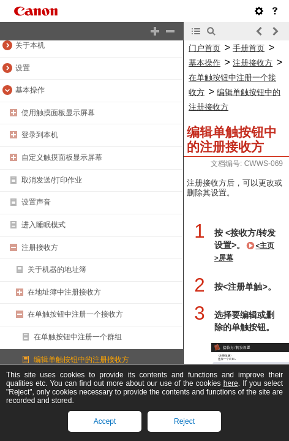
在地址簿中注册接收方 (64, 292)
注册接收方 (39, 247)
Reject (184, 421)
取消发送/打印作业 (51, 180)
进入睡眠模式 (43, 225)
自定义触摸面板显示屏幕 (61, 157)
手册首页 (249, 48)
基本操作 (30, 90)
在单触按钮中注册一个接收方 (75, 314)
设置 (22, 68)
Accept (105, 421)
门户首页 (204, 48)
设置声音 (36, 202)
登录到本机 (39, 134)
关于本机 (30, 45)
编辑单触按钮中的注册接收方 (81, 359)
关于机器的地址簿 (57, 269)
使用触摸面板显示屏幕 (58, 112)
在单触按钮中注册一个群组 (78, 337)
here (230, 383)
